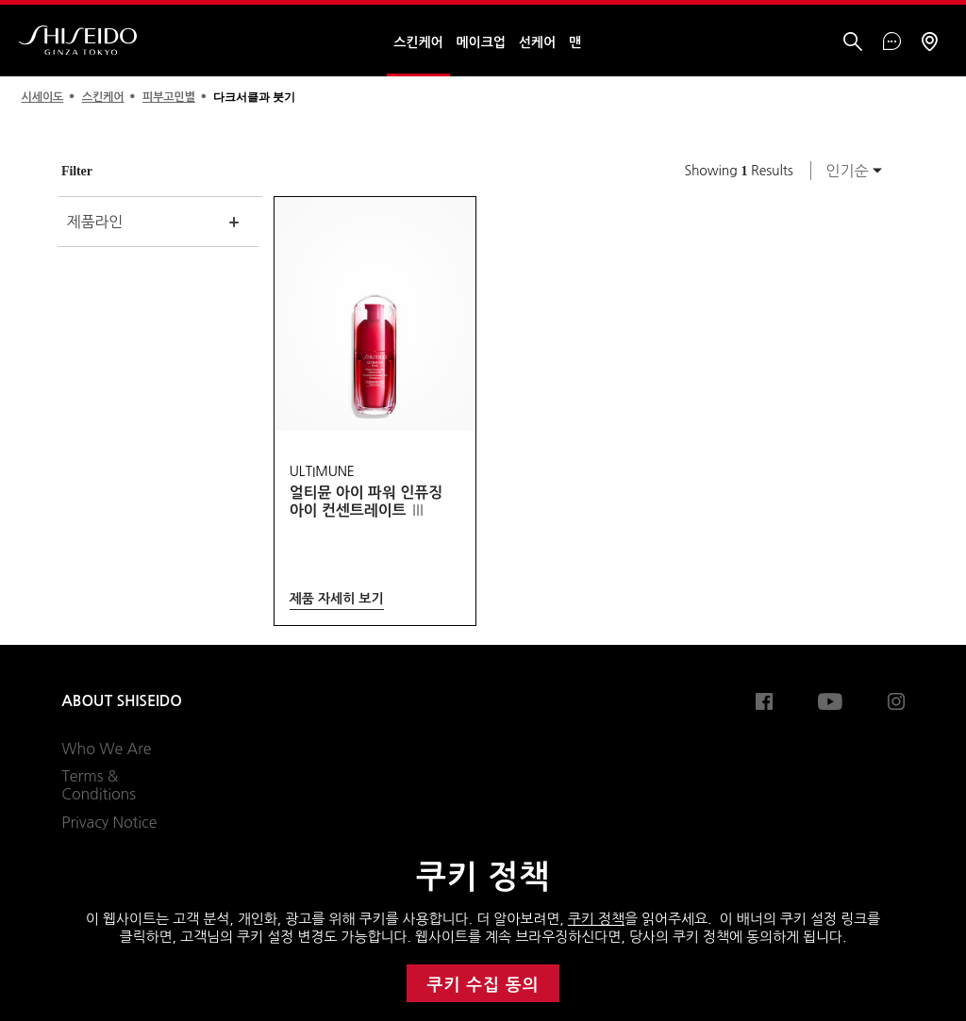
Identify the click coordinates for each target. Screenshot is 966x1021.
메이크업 (481, 42)
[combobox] (849, 170)
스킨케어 (417, 42)
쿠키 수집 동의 (483, 985)
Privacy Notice (109, 822)
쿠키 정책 (596, 919)
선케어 (537, 42)
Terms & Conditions (98, 785)
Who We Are (106, 748)
